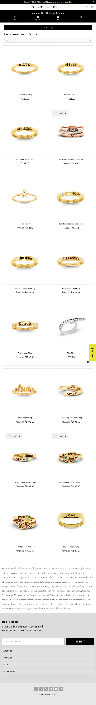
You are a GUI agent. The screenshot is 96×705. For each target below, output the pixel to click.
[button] (92, 352)
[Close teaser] (88, 362)
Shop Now (67, 2)
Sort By (48, 40)
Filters (48, 27)
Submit (80, 641)
